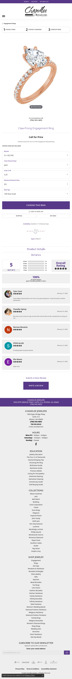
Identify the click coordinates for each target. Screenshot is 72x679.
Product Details (36, 249)
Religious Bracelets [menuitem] (36, 621)
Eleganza (36, 513)
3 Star (25, 266)
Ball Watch (36, 499)
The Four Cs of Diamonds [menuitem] (36, 457)
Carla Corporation (35, 505)
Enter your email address (36, 649)
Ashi (36, 496)
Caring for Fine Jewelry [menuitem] (36, 474)
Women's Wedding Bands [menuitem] (36, 607)
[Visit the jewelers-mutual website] (25, 662)
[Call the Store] (36, 422)
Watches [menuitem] (36, 579)
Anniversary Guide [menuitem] (36, 482)
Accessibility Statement (49, 669)
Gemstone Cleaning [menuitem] (36, 479)
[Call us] (36, 424)
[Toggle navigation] (3, 15)
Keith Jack (36, 521)
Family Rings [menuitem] (36, 618)
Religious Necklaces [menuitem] (36, 612)
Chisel (36, 507)
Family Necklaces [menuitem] (36, 596)
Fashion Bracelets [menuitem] (36, 590)
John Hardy (36, 518)
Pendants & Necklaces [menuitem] (36, 569)
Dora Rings (36, 510)
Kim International (36, 524)
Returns (53, 216)
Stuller (36, 546)
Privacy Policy (19, 669)
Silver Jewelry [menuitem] (36, 574)
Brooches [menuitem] (36, 631)
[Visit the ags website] (53, 662)
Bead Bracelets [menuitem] (35, 582)
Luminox (36, 527)
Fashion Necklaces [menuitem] (36, 593)
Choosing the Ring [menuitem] (36, 463)
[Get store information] (36, 427)
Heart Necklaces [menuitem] (36, 634)
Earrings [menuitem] (36, 566)
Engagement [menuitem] (36, 560)
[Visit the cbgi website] (33, 662)
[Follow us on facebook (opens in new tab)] (36, 444)
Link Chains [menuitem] (36, 588)
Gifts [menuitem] (36, 577)
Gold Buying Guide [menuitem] (36, 484)
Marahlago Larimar (36, 529)
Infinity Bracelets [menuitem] (36, 599)
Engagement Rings (10, 23)
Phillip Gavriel (36, 532)
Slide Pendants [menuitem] (36, 604)
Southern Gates (36, 543)
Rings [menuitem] (36, 563)
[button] (26, 1)
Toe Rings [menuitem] (36, 585)
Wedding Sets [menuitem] (36, 629)
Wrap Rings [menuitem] (36, 626)
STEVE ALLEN (18, 343)
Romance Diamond (36, 537)
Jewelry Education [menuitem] (36, 454)
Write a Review (36, 386)
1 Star (25, 270)
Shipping (19, 216)
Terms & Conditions (32, 669)
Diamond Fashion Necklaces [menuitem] (36, 610)
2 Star (25, 268)
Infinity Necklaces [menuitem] (36, 601)
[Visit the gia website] (17, 662)
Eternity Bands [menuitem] (36, 637)
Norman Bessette (20, 327)
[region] (36, 76)
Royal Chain (36, 540)
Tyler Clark (17, 291)
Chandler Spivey (19, 309)
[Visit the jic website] (46, 662)
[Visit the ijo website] (39, 662)
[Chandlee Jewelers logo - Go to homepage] (36, 11)
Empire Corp (36, 551)
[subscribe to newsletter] (67, 653)
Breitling (36, 502)
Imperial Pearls (36, 516)
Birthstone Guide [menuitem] (36, 465)
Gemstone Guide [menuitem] (36, 468)
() (46, 261)
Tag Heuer (36, 548)
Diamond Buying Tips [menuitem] (36, 460)
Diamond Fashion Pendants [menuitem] (36, 615)
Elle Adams (17, 359)
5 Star (25, 261)
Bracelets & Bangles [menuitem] (36, 571)
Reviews (36, 255)
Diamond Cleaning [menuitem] (36, 476)
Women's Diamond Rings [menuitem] (36, 623)
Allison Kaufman (36, 494)
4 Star (25, 264)
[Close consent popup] (42, 675)
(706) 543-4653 (36, 120)
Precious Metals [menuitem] (36, 471)
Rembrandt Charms (36, 535)
